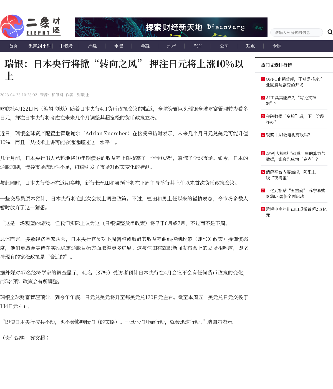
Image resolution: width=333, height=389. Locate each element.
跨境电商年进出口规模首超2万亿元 (296, 212)
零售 (118, 46)
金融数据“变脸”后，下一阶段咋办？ (295, 119)
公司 (224, 46)
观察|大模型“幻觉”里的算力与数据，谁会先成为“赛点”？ (296, 156)
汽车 (197, 46)
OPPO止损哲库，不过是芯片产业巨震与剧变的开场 (294, 82)
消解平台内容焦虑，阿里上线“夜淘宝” (291, 174)
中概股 (66, 46)
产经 (92, 46)
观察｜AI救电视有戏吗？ (289, 135)
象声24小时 (39, 46)
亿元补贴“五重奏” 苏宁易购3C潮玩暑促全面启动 (295, 193)
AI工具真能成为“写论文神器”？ (291, 100)
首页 (13, 46)
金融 (145, 46)
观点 (250, 46)
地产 (171, 46)
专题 (277, 46)
